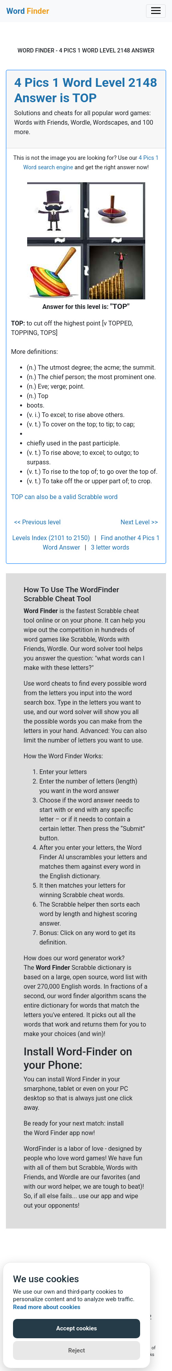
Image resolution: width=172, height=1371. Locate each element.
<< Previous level (37, 522)
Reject (76, 1350)
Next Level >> (139, 522)
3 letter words (110, 547)
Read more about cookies (46, 1307)
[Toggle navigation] (156, 11)
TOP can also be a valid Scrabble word (64, 497)
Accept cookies (76, 1328)
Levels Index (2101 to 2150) (51, 538)
